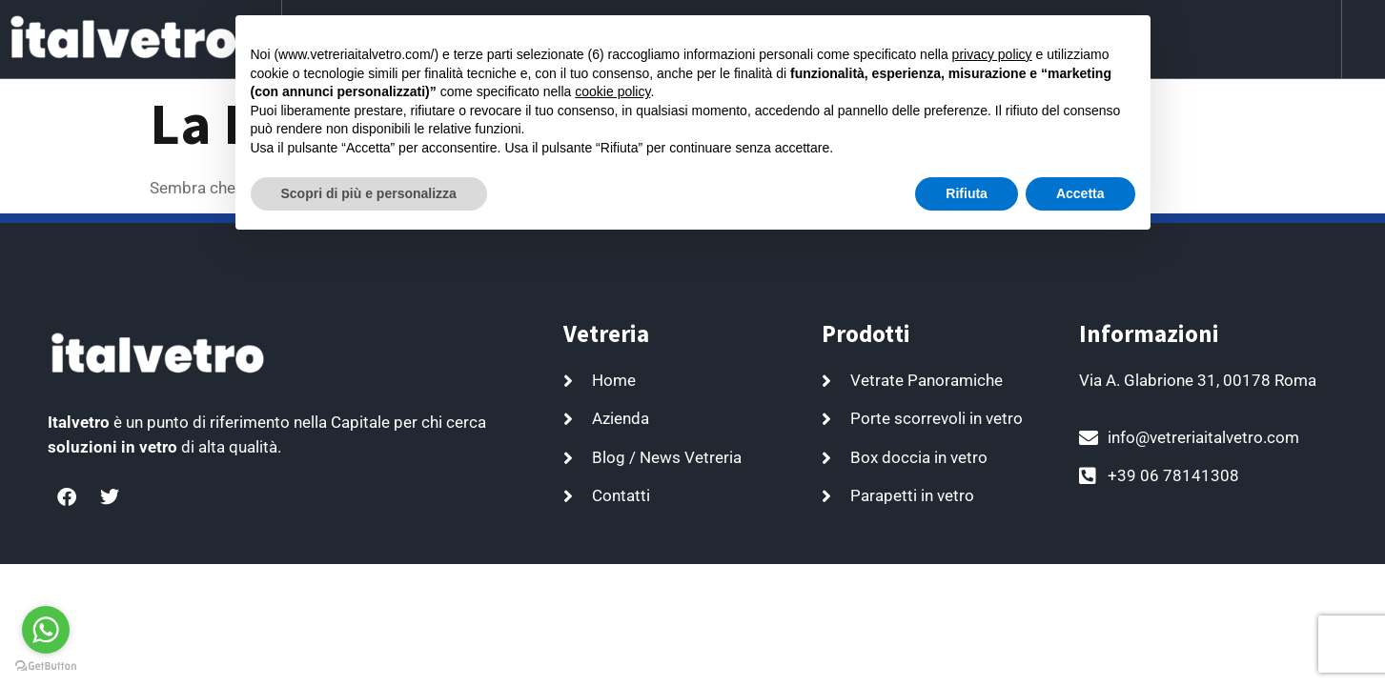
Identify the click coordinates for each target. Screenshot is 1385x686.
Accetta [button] (1080, 193)
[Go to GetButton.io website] (45, 666)
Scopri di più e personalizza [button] (369, 193)
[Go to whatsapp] (46, 630)
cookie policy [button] (612, 91)
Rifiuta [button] (967, 193)
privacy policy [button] (992, 54)
